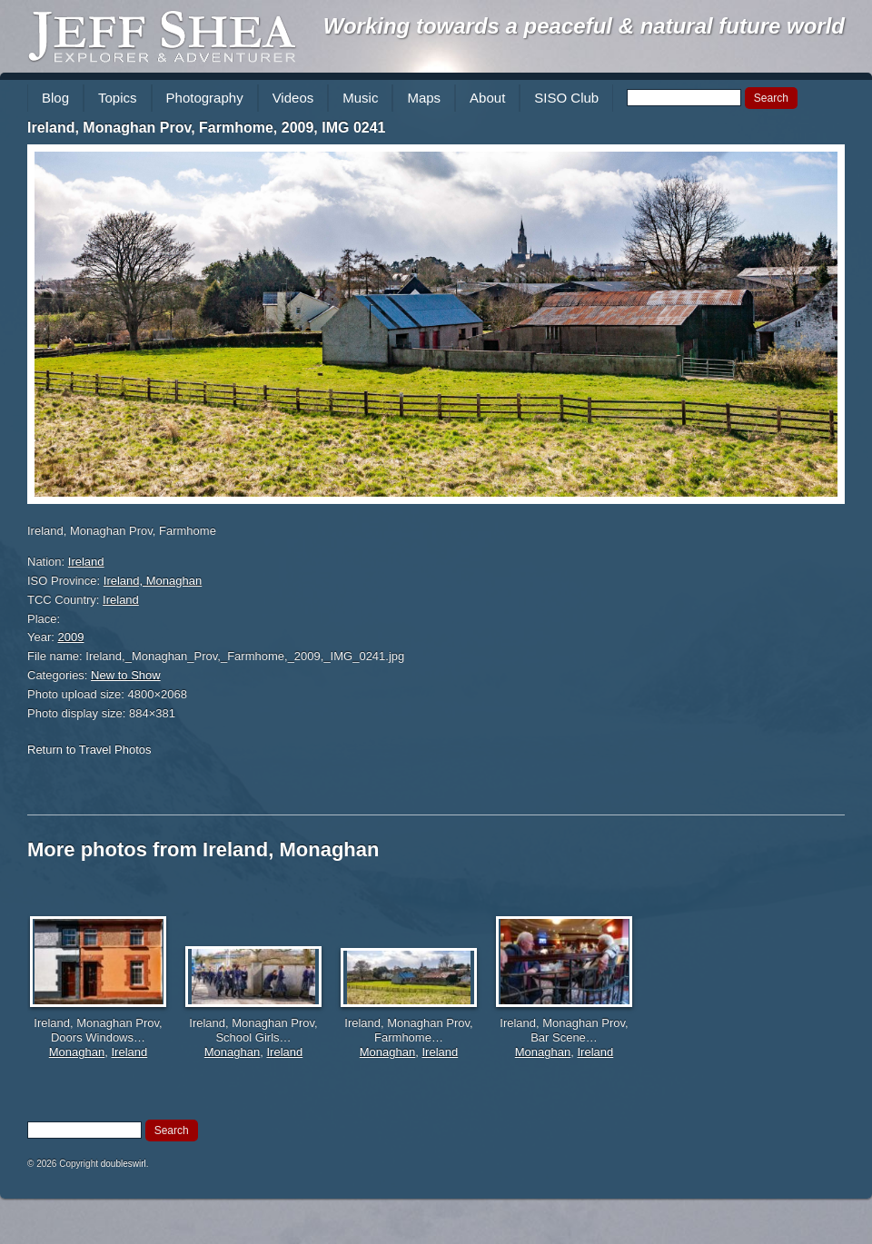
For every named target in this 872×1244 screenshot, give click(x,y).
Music (360, 97)
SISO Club (566, 97)
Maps (424, 97)
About (487, 97)
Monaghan (76, 1052)
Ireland (86, 561)
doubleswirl (123, 1164)
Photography (204, 97)
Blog (55, 97)
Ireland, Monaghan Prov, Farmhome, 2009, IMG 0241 (206, 127)
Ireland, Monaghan (153, 580)
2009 (71, 637)
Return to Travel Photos (89, 749)
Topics (117, 97)
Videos (293, 97)
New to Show (126, 675)
